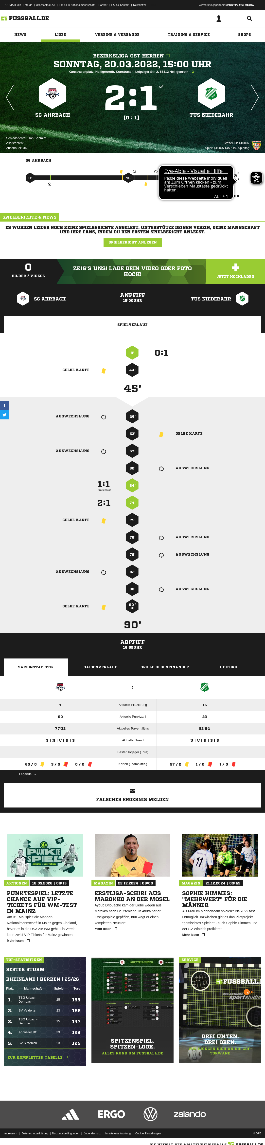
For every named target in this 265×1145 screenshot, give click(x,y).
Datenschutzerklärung (35, 1133)
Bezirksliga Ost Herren (132, 55)
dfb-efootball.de (45, 4)
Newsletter (139, 4)
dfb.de (28, 4)
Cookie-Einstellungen (148, 1133)
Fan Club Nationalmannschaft (77, 4)
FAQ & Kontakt (120, 4)
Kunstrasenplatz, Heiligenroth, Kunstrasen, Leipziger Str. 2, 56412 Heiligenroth (132, 72)
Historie (229, 667)
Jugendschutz (92, 1133)
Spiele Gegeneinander (165, 667)
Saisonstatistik (36, 667)
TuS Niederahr (211, 115)
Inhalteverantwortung (118, 1133)
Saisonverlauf (100, 667)
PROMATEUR (12, 4)
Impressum (10, 1133)
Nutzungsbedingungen (65, 1133)
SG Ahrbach (52, 115)
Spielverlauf (132, 324)
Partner (103, 4)
